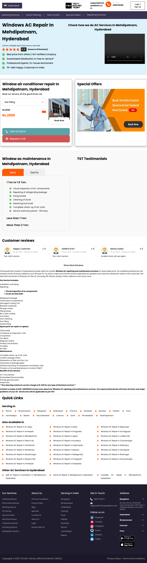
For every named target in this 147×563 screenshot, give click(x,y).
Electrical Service (9, 519)
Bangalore (41, 411)
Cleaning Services (12, 15)
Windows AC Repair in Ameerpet (19, 431)
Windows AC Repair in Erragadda (67, 431)
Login (34, 523)
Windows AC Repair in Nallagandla (68, 454)
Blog (33, 507)
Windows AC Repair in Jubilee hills (115, 436)
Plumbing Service (9, 527)
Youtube (96, 522)
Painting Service (9, 507)
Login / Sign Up (137, 5)
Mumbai (102, 411)
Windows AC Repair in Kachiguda (115, 450)
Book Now (59, 121)
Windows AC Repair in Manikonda (20, 450)
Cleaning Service (9, 499)
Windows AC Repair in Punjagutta (67, 459)
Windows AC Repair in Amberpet (20, 463)
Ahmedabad (87, 415)
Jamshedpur (11, 415)
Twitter (95, 539)
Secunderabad (42, 415)
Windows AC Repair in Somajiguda (115, 431)
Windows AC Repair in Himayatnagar (117, 459)
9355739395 (118, 5)
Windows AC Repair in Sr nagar (19, 427)
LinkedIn (96, 534)
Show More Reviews (73, 265)
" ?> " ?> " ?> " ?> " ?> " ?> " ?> (24, 102)
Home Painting (35, 15)
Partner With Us (38, 527)
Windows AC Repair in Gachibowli (20, 445)
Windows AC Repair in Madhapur (115, 445)
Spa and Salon (75, 15)
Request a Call (17, 138)
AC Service (6, 511)
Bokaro (27, 415)
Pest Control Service (10, 503)
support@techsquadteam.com (97, 5)
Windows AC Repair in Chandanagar (116, 440)
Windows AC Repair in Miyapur (66, 450)
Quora (95, 530)
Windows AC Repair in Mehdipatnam (21, 436)
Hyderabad (58, 411)
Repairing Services (96, 14)
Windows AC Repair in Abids (65, 427)
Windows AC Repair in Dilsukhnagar (21, 454)
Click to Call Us (18, 131)
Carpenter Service (10, 523)
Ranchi (9, 411)
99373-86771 (99, 499)
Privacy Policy (37, 503)
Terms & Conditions (40, 499)
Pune (128, 411)
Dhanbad (88, 411)
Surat (72, 415)
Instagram (97, 526)
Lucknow (60, 415)
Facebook (96, 517)
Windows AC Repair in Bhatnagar (115, 454)
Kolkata (116, 411)
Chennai (73, 411)
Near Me (35, 511)
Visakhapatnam (107, 415)
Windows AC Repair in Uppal (65, 436)
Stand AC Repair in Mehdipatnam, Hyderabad (72, 475)
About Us (35, 519)
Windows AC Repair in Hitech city (20, 440)
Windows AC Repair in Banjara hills (20, 459)
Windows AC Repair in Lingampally (68, 445)
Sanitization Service (10, 531)
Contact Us (36, 515)
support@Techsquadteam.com (103, 505)
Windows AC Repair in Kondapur (67, 440)
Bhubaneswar (24, 411)
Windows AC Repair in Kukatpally (67, 463)
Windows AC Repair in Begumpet (115, 427)
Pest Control (55, 15)
